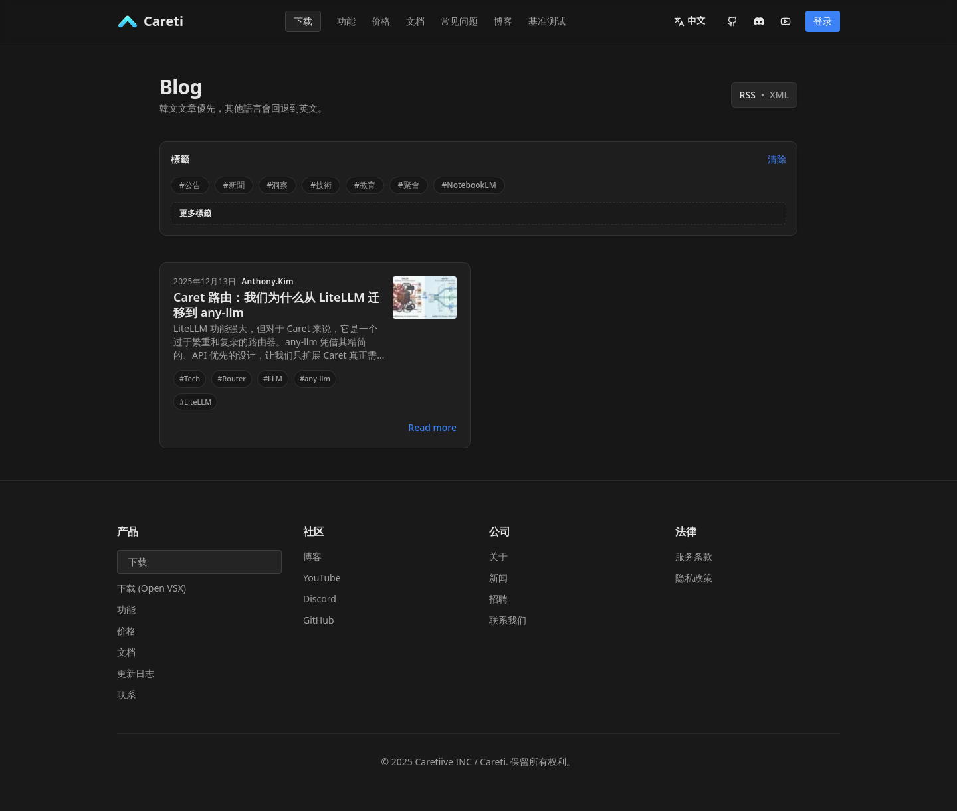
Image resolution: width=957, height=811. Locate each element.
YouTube (322, 577)
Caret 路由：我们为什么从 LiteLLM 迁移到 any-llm (276, 304)
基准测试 (547, 21)
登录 (822, 21)
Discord (319, 598)
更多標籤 (195, 213)
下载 (303, 21)
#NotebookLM (469, 185)
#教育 (364, 185)
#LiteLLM (195, 401)
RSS (764, 95)
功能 (346, 21)
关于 (498, 556)
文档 (415, 21)
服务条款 (693, 556)
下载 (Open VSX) (151, 588)
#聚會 (408, 185)
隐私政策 (693, 577)
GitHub (318, 620)
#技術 (321, 185)
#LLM (272, 378)
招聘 (498, 598)
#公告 (190, 185)
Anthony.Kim (267, 281)
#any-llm (315, 378)
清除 (777, 159)
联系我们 (507, 620)
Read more (432, 427)
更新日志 (135, 673)
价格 (381, 21)
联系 (126, 694)
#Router (231, 378)
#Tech (189, 378)
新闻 (498, 577)
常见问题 (459, 21)
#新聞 (234, 185)
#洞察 (277, 185)
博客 (503, 21)
